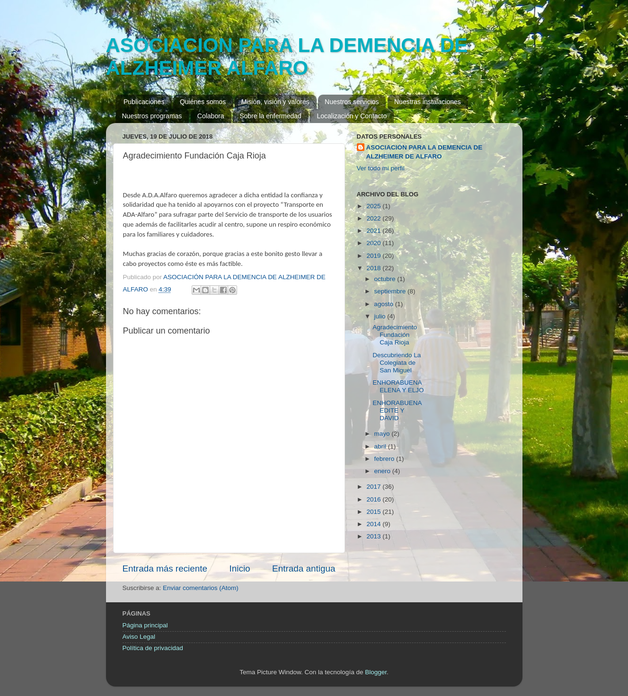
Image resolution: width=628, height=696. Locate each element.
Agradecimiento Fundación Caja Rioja (394, 335)
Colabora (210, 116)
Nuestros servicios (352, 102)
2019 (374, 255)
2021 (374, 230)
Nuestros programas (152, 116)
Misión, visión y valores (275, 102)
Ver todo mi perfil (381, 168)
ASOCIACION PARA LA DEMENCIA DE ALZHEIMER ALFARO (287, 56)
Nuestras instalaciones (427, 102)
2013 (374, 536)
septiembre (391, 291)
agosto (384, 304)
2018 (374, 268)
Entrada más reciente (165, 568)
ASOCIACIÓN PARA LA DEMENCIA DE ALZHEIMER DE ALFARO (424, 152)
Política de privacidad (153, 648)
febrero (385, 458)
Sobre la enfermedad (270, 116)
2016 (374, 499)
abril (381, 446)
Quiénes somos (203, 102)
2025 (374, 206)
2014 (374, 524)
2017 (374, 486)
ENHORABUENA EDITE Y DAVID (397, 410)
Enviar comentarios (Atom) (201, 587)
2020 (374, 243)
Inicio (240, 568)
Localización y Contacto (352, 116)
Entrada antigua (303, 568)
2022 (374, 218)
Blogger (376, 672)
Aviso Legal (139, 636)
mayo (383, 433)
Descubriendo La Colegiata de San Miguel (396, 363)
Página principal (145, 625)
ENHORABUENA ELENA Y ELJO (398, 386)
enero (383, 471)
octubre (386, 278)
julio (381, 316)
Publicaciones (144, 102)
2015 (374, 511)
